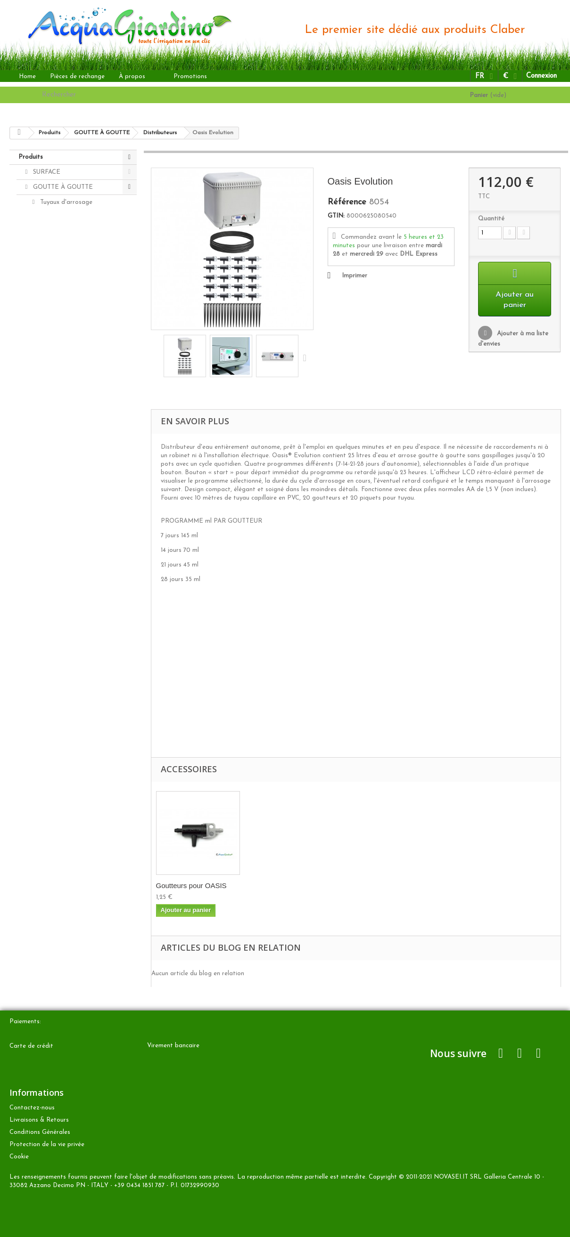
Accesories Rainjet (65, 232)
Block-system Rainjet (68, 217)
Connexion (541, 76)
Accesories (47, 413)
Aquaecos (53, 353)
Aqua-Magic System (67, 338)
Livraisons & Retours (39, 1120)
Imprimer (354, 276)
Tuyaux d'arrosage (65, 202)
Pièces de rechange (77, 76)
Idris (45, 278)
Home (27, 76)
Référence (347, 202)
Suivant (307, 357)
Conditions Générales (39, 1132)
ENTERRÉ (47, 368)
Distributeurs (57, 293)
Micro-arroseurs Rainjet (72, 262)
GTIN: (336, 216)
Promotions (190, 76)
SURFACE (45, 172)
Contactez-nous (32, 1108)
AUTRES (44, 383)
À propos (132, 76)
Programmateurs (63, 323)
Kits (44, 308)
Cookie (19, 1157)
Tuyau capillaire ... (184, 885)
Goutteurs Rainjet (64, 247)
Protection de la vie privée (46, 1144)
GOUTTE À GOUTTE (62, 187)
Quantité (491, 219)
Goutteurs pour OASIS (284, 885)
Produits (30, 157)
